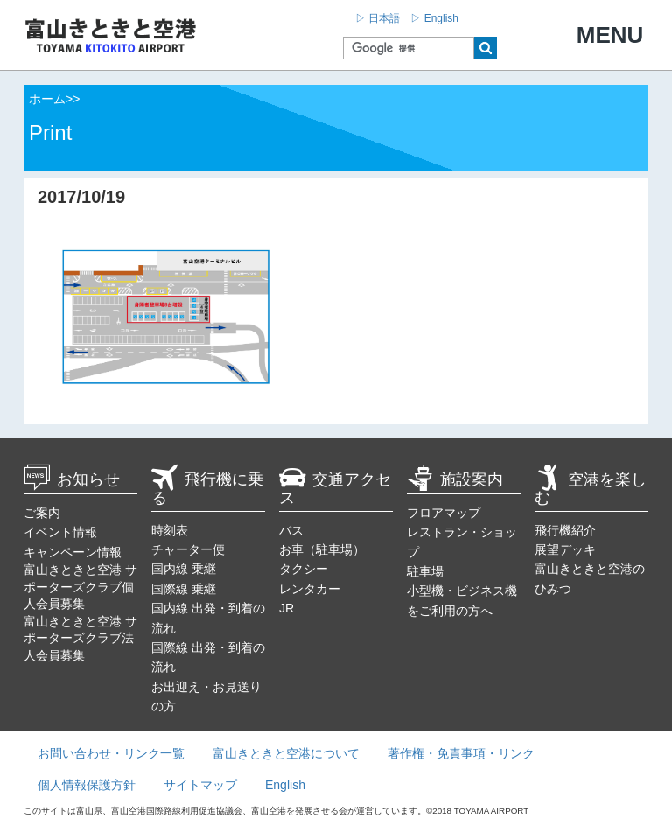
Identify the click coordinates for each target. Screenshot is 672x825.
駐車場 (425, 571)
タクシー (303, 569)
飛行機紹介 (565, 530)
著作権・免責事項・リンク (461, 753)
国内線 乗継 (183, 569)
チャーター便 (188, 549)
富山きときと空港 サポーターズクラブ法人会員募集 (80, 638)
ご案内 (42, 513)
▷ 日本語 (377, 18)
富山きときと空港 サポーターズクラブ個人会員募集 (80, 587)
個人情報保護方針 (87, 785)
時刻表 (169, 530)
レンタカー (309, 589)
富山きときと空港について (286, 753)
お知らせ (72, 479)
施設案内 (455, 479)
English (285, 785)
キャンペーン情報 (73, 552)
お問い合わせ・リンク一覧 (111, 753)
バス (291, 530)
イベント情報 (60, 532)
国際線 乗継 (183, 589)
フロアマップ (443, 513)
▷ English (434, 18)
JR (286, 608)
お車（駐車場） (322, 549)
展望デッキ (565, 549)
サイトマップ (200, 785)
